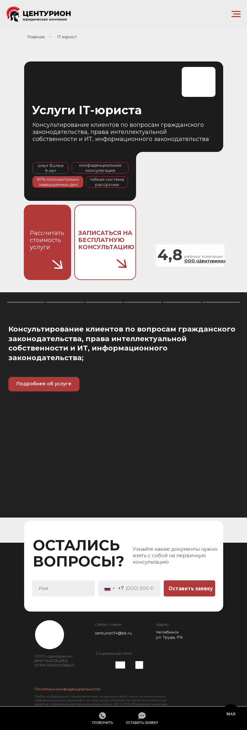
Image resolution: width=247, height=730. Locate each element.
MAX (231, 714)
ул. (159, 637)
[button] (142, 718)
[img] (101, 664)
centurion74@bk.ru (113, 633)
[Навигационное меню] (236, 14)
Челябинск (167, 632)
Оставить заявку (191, 588)
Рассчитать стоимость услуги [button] (47, 240)
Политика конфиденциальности (67, 689)
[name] (63, 588)
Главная (36, 37)
